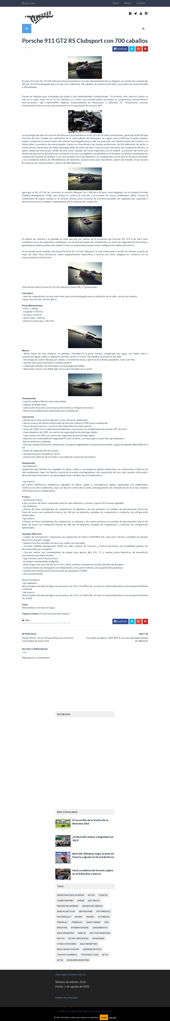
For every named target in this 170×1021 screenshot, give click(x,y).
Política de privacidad (66, 997)
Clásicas (103, 895)
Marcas (55, 623)
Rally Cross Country (68, 949)
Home (116, 3)
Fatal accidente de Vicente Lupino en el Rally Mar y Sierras (92, 871)
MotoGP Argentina (100, 933)
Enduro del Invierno (67, 906)
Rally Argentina (88, 944)
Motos (61, 938)
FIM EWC (90, 916)
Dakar (81, 900)
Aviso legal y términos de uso (70, 974)
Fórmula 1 (62, 922)
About (128, 3)
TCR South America (67, 954)
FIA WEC (78, 916)
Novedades (98, 938)
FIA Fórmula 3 (64, 916)
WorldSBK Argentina (78, 960)
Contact (141, 3)
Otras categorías (66, 944)
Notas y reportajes (78, 938)
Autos (91, 895)
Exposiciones (85, 911)
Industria (27, 623)
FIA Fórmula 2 (103, 911)
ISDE (107, 922)
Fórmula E (77, 922)
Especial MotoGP (66, 911)
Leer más (112, 1017)
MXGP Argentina (65, 933)
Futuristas (104, 916)
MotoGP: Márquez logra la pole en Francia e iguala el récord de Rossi (93, 855)
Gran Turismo (93, 922)
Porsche (66, 623)
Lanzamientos (41, 623)
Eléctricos (94, 900)
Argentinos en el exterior (70, 895)
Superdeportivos (92, 949)
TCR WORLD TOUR (89, 954)
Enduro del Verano (92, 906)
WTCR (60, 960)
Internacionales (80, 927)
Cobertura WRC (65, 900)
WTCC (105, 954)
